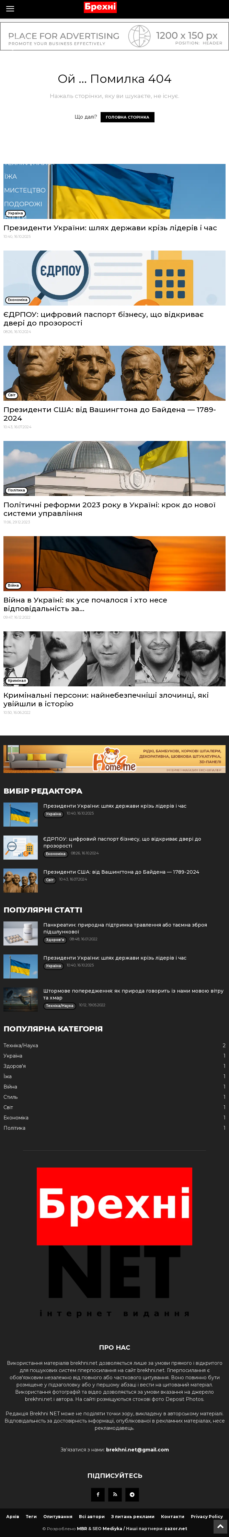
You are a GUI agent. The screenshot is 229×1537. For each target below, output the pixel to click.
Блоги (15, 218)
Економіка (23, 121)
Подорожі (23, 204)
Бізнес (15, 80)
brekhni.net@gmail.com (137, 1450)
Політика (20, 66)
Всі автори (92, 1516)
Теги (31, 1516)
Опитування (57, 1516)
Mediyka (112, 1528)
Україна (18, 39)
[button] (104, 234)
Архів (12, 1516)
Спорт (15, 108)
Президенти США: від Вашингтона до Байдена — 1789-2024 (121, 872)
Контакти (172, 1516)
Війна (14, 53)
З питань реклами (132, 1516)
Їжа (10, 176)
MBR (82, 1528)
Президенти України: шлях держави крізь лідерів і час (114, 806)
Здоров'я (21, 94)
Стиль (15, 149)
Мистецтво (25, 190)
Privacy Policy (207, 1516)
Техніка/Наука (29, 163)
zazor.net (175, 1528)
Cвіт (11, 25)
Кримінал (21, 135)
